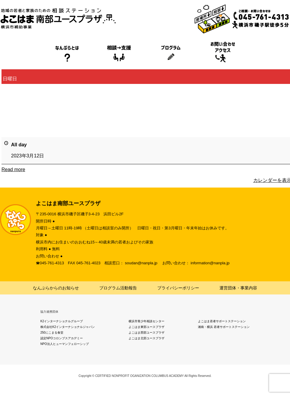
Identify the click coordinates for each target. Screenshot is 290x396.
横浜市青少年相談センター (146, 321)
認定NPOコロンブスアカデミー (61, 338)
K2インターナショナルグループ (61, 321)
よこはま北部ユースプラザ (146, 338)
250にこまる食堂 (51, 332)
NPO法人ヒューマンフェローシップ (64, 344)
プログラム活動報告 (118, 288)
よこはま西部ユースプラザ (146, 332)
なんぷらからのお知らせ (56, 288)
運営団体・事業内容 (238, 288)
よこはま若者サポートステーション (222, 321)
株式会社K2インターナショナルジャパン (67, 327)
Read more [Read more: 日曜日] (13, 169)
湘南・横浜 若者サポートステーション (224, 327)
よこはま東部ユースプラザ (146, 327)
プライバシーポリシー (178, 288)
